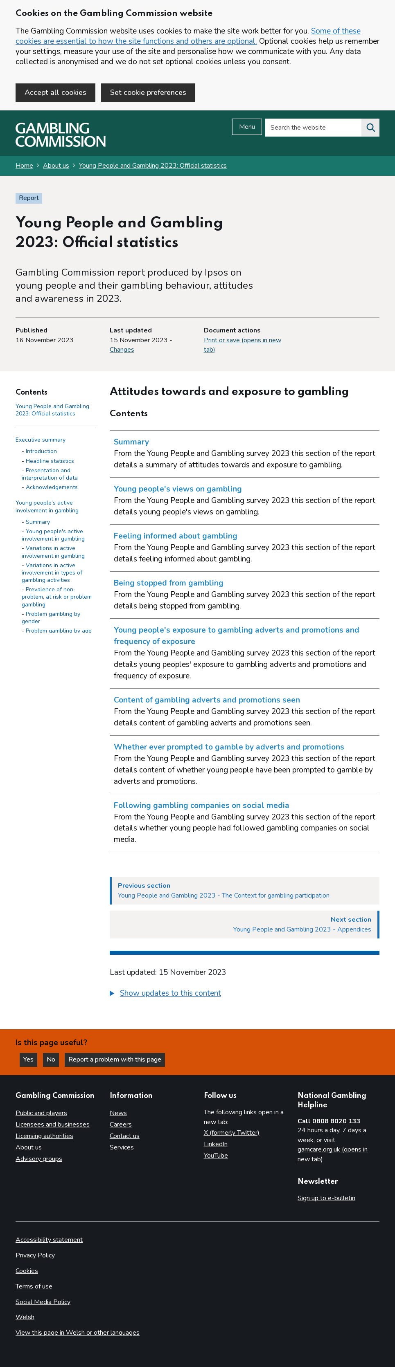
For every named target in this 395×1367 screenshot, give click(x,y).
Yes (30, 1059)
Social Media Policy (43, 1301)
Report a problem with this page (114, 1059)
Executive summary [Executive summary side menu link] (40, 440)
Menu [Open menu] (247, 126)
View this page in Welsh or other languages (78, 1332)
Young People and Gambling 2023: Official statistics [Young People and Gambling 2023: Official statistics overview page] (153, 165)
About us (56, 165)
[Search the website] (370, 128)
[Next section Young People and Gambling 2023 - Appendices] (244, 924)
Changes (122, 349)
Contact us (125, 1135)
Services (122, 1147)
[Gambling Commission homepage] (61, 144)
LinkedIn (216, 1144)
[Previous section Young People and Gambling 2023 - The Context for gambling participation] (244, 891)
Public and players (41, 1113)
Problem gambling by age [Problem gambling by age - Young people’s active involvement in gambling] (59, 631)
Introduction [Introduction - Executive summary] (41, 451)
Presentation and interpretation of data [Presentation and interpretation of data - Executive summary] (50, 474)
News (118, 1113)
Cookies (27, 1270)
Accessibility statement (49, 1239)
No (53, 1059)
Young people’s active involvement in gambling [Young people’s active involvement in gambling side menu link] (47, 506)
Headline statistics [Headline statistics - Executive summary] (50, 461)
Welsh (25, 1317)
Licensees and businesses (53, 1124)
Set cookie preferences (148, 92)
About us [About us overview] (29, 1147)
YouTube (216, 1155)
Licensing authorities (44, 1135)
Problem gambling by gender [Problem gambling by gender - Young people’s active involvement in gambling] (51, 617)
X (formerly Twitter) (232, 1132)
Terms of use (34, 1286)
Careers (121, 1124)
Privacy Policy (35, 1255)
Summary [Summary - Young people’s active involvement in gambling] (38, 522)
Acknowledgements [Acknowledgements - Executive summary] (52, 487)
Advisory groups (39, 1158)
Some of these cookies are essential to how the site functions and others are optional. (188, 36)
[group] (244, 994)
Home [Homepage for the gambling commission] (24, 165)
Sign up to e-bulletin (326, 1198)
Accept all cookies (55, 92)
